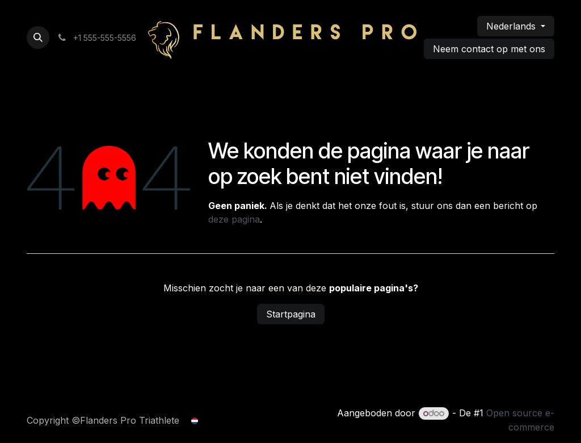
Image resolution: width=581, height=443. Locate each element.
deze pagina (234, 219)
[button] (38, 37)
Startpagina (290, 314)
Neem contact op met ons (489, 49)
